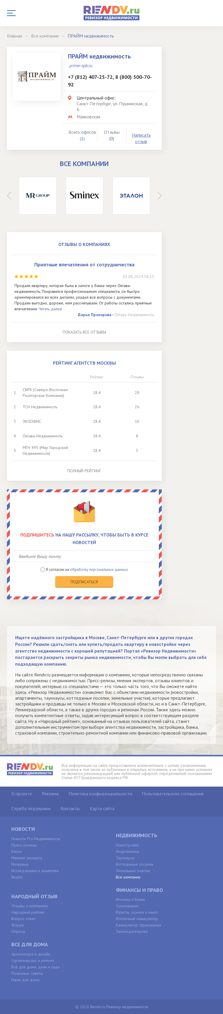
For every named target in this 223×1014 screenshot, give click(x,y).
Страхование (127, 905)
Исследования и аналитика (35, 870)
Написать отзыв (141, 138)
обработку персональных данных (99, 569)
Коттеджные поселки (134, 864)
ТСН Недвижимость (40, 406)
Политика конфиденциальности (100, 793)
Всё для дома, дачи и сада (35, 967)
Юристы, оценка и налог (137, 912)
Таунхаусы (125, 857)
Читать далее (50, 308)
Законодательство (132, 931)
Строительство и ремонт (32, 960)
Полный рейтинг (84, 470)
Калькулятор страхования (138, 925)
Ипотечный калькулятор (137, 918)
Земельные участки (133, 870)
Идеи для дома (25, 979)
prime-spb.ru (80, 65)
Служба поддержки (31, 808)
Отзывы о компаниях (29, 905)
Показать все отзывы (84, 332)
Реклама (50, 793)
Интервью (20, 864)
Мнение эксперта (26, 857)
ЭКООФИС (32, 421)
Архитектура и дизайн (30, 954)
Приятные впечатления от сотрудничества (84, 264)
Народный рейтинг (28, 912)
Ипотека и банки (130, 899)
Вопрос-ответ (23, 918)
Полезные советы (27, 973)
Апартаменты (127, 851)
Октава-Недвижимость (134, 314)
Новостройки (127, 845)
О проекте (21, 793)
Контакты (70, 808)
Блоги (16, 851)
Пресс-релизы (24, 845)
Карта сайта (102, 808)
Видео (17, 877)
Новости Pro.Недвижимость (35, 838)
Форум (17, 925)
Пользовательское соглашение (173, 793)
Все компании (128, 877)
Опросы (18, 931)
